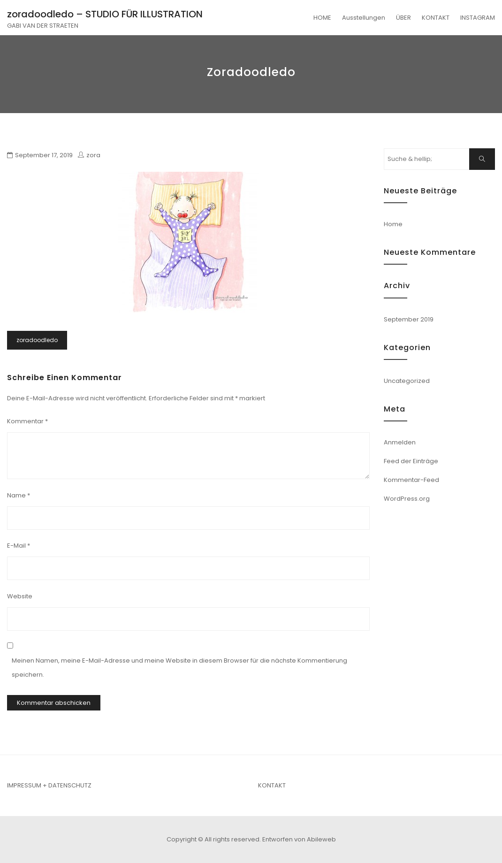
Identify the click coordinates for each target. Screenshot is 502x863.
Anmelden (400, 442)
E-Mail (18, 545)
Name (18, 495)
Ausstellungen (363, 17)
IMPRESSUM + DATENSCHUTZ (49, 785)
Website (19, 596)
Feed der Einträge (411, 461)
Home (393, 224)
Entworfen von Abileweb (299, 839)
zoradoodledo (37, 340)
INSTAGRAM (477, 17)
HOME (322, 17)
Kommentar (27, 421)
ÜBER (403, 17)
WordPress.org (407, 498)
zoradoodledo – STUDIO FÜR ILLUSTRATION (105, 14)
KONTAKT (435, 17)
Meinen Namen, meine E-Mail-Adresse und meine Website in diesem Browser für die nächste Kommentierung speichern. (179, 667)
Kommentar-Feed (411, 479)
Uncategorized (407, 380)
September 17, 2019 (44, 155)
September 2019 (409, 319)
